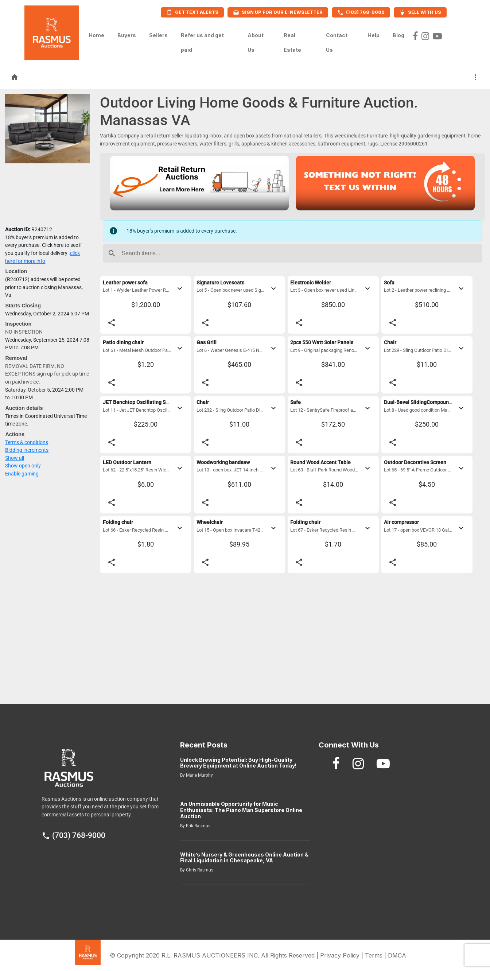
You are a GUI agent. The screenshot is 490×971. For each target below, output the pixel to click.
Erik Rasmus (197, 825)
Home (96, 33)
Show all (14, 458)
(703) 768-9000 (73, 835)
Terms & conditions (26, 442)
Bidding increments (26, 450)
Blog (398, 33)
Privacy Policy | (342, 955)
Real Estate (292, 42)
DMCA (397, 955)
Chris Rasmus (199, 870)
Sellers (158, 33)
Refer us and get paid (202, 42)
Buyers (126, 33)
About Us (256, 42)
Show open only (23, 466)
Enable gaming (22, 474)
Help (374, 33)
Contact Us (336, 42)
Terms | (376, 955)
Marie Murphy (199, 775)
